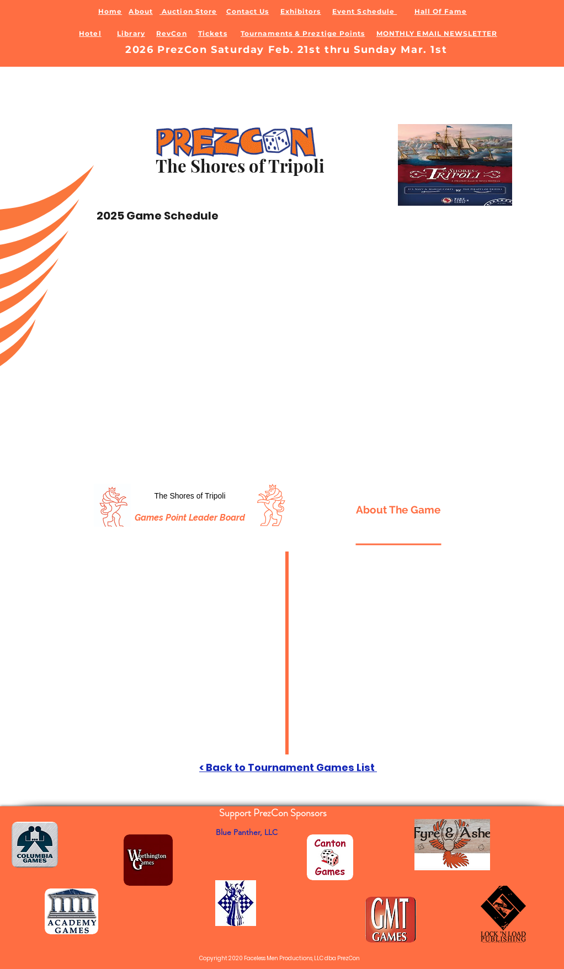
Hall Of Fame (440, 11)
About (140, 11)
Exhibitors (300, 11)
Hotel (90, 33)
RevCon (171, 33)
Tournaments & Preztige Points (303, 33)
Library (131, 33)
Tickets (212, 33)
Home (110, 11)
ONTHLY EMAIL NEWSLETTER (440, 33)
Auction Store (188, 11)
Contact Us (247, 11)
